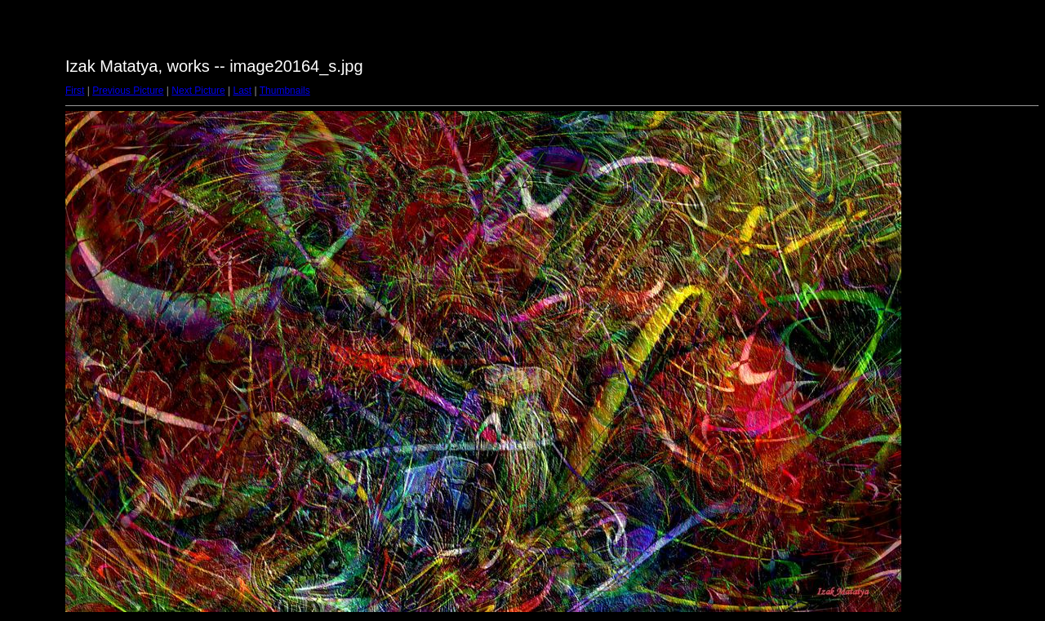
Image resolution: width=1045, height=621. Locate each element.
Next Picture (198, 90)
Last (242, 90)
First (74, 90)
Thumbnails (285, 90)
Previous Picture (127, 90)
